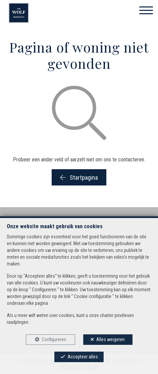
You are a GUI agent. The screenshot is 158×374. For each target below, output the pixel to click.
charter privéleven (117, 315)
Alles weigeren (110, 339)
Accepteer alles (83, 356)
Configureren (54, 339)
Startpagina (79, 177)
